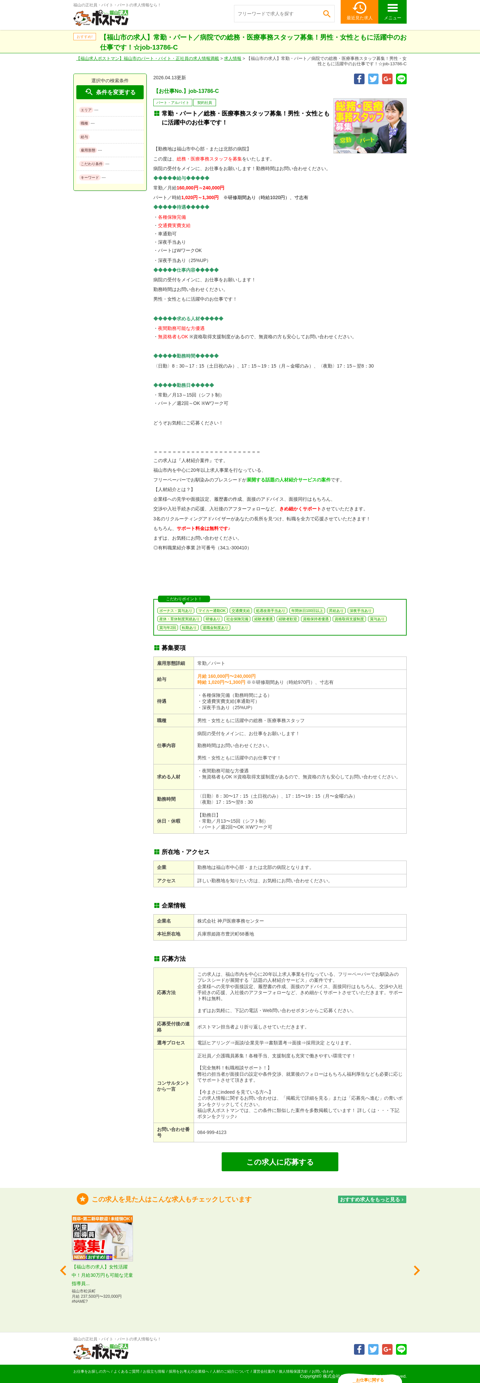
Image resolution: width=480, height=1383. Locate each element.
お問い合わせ (323, 1371)
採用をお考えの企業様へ (189, 1371)
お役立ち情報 (154, 1371)
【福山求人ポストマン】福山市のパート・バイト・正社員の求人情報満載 (147, 58)
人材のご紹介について (231, 1371)
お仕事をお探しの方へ (91, 1371)
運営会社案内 (264, 1371)
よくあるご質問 (126, 1371)
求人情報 (232, 58)
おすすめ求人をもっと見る (372, 1200)
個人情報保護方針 (293, 1371)
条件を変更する (110, 92)
